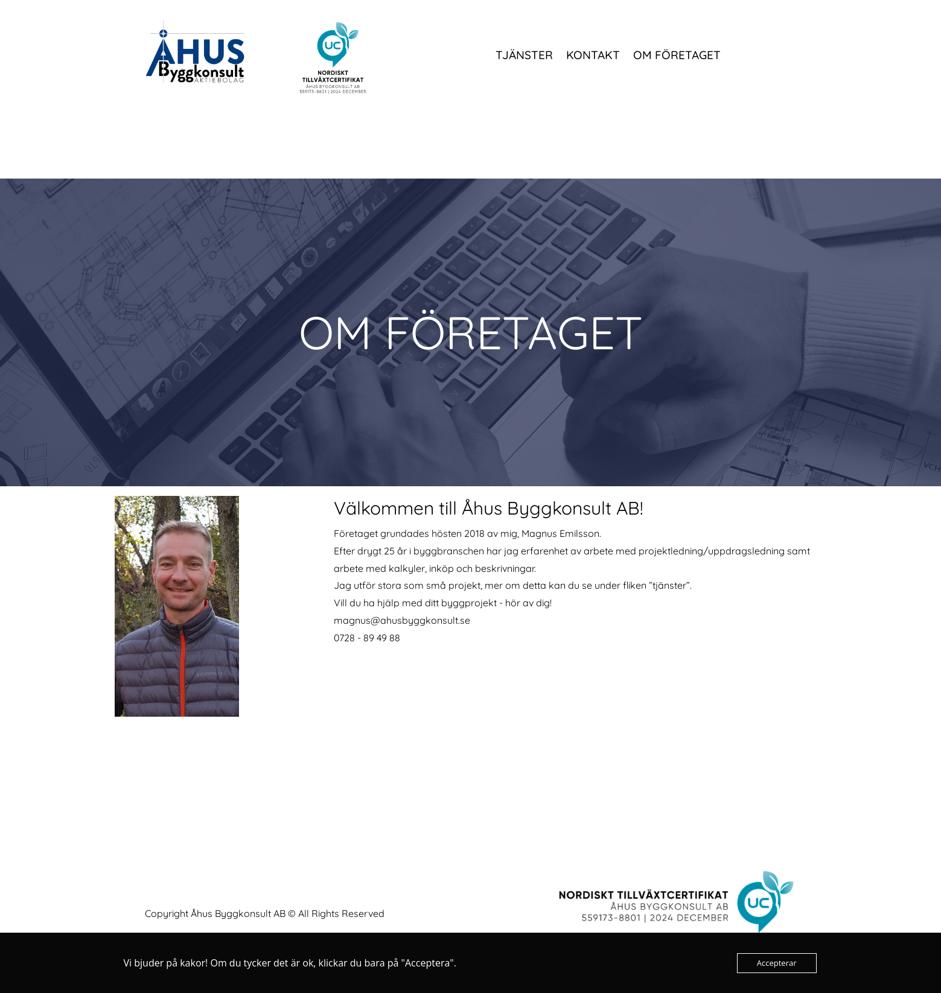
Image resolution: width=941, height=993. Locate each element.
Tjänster (524, 55)
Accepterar (777, 962)
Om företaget (677, 55)
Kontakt (593, 55)
